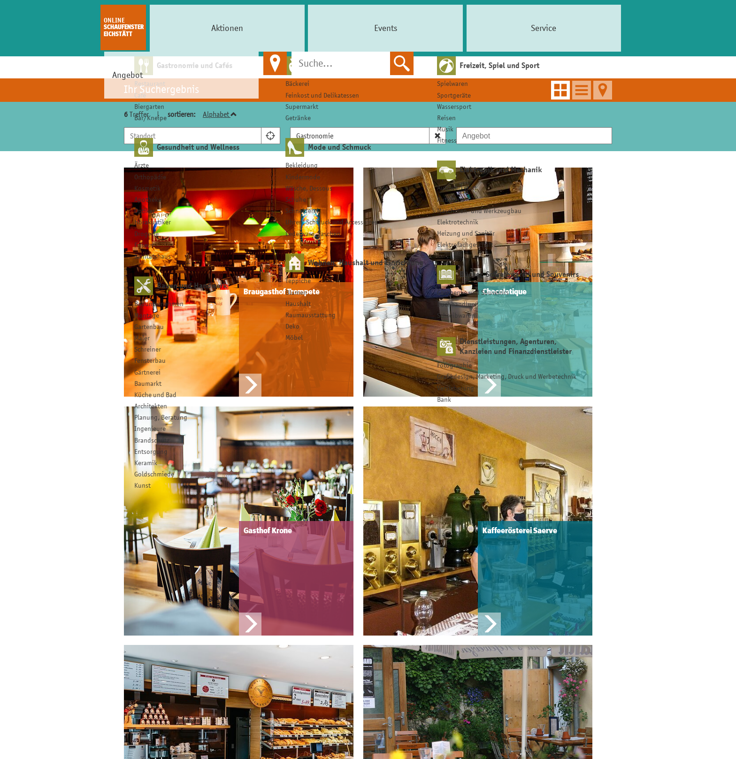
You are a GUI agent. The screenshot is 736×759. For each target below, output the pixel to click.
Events (227, 27)
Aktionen (175, 27)
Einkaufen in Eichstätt (341, 538)
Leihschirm (433, 577)
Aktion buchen (234, 561)
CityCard (312, 577)
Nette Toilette (439, 592)
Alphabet (220, 114)
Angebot (330, 27)
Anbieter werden (237, 577)
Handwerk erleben (330, 608)
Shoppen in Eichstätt (335, 561)
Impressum (536, 561)
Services (431, 538)
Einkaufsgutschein (330, 592)
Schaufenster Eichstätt (124, 27)
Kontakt (222, 592)
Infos (526, 538)
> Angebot (380, 68)
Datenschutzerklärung (557, 577)
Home (347, 68)
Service (279, 27)
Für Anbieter (232, 538)
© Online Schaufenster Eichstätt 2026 (368, 750)
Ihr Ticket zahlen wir (451, 561)
